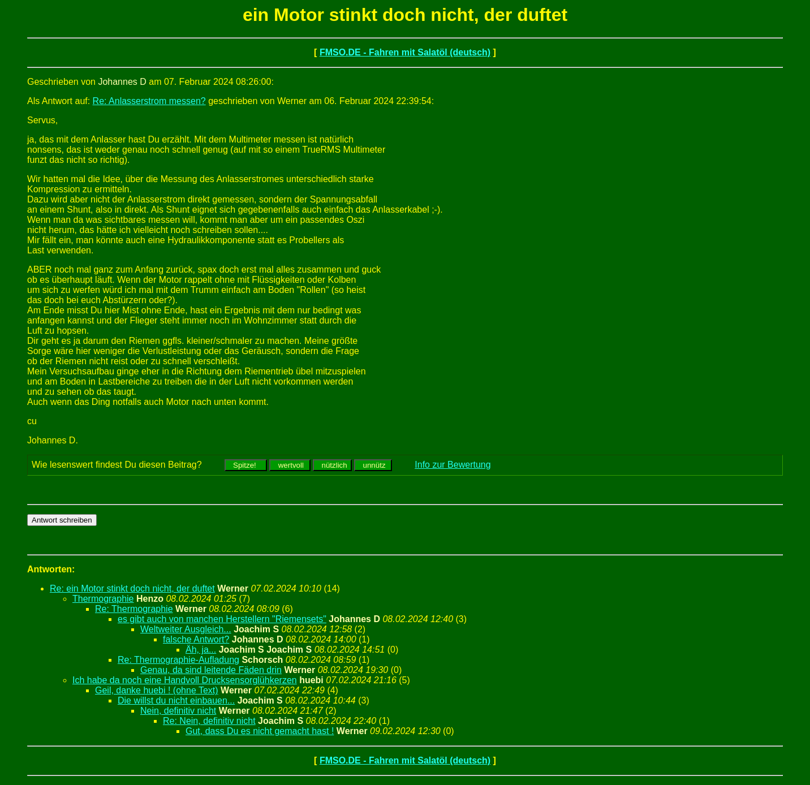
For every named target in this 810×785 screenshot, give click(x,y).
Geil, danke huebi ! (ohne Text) (156, 690)
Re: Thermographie (134, 609)
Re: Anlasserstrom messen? (149, 101)
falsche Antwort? (196, 639)
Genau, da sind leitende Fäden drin (211, 670)
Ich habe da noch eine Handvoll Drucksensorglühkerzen (184, 680)
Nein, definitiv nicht (178, 710)
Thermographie (103, 598)
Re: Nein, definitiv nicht (209, 721)
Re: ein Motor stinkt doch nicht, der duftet (132, 588)
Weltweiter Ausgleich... (185, 629)
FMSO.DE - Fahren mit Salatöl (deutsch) (405, 52)
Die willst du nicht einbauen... (176, 700)
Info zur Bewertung (452, 464)
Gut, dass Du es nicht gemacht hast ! (260, 731)
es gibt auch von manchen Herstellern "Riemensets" (222, 619)
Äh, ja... (201, 649)
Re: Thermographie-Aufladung (178, 660)
